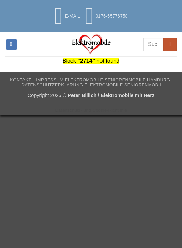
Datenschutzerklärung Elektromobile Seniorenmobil (91, 85)
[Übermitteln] (170, 44)
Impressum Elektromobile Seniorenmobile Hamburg (103, 80)
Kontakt (20, 80)
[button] (11, 44)
